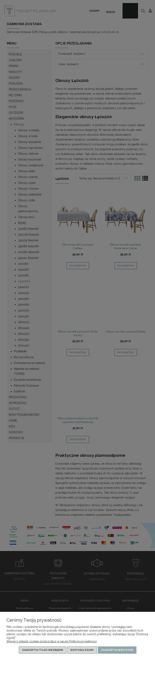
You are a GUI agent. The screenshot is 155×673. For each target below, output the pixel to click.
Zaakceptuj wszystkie (117, 650)
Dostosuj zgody (82, 650)
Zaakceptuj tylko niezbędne (42, 650)
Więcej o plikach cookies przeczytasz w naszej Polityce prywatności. (51, 641)
